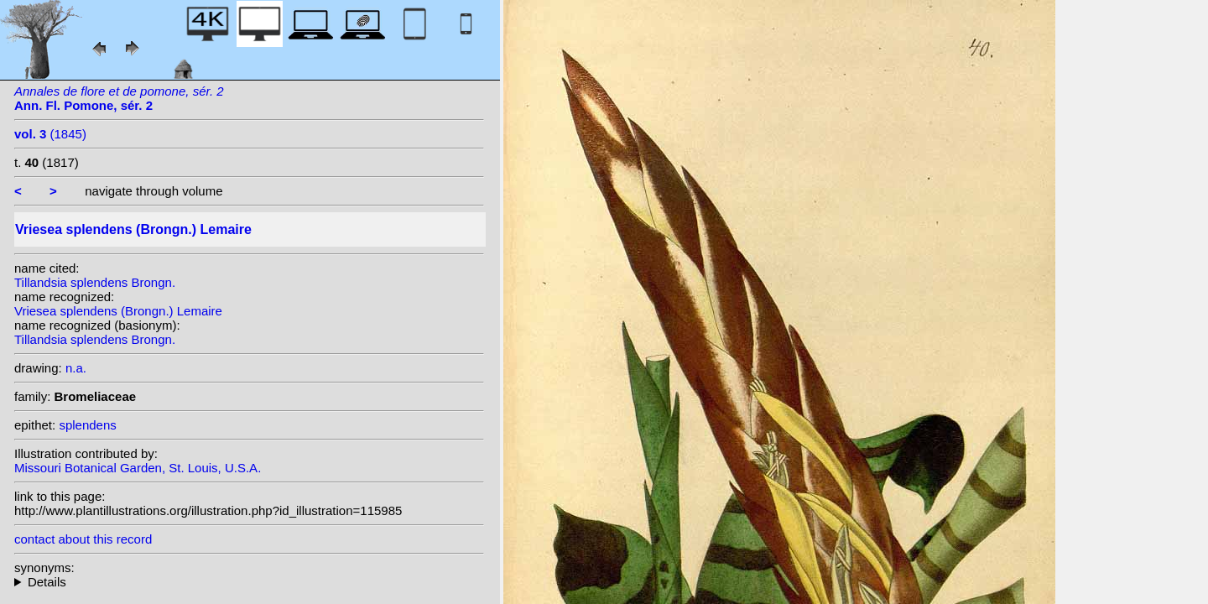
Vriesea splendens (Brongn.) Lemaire (118, 311)
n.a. (75, 368)
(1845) (50, 134)
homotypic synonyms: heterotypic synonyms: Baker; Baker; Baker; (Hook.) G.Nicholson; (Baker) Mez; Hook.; (249, 582)
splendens (87, 425)
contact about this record (83, 539)
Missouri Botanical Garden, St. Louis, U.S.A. (137, 468)
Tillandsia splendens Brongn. (94, 282)
